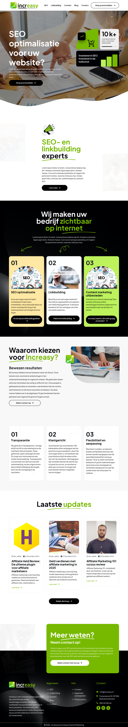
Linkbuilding (55, 693)
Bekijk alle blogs (63, 608)
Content (53, 697)
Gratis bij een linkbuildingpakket (26, 325)
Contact (53, 704)
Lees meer (53, 194)
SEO (51, 689)
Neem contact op (16, 403)
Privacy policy (80, 699)
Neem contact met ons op (75, 663)
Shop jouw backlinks (24, 83)
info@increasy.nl (106, 692)
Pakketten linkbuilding (62, 325)
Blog (52, 700)
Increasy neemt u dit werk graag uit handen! (101, 326)
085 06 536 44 (105, 703)
